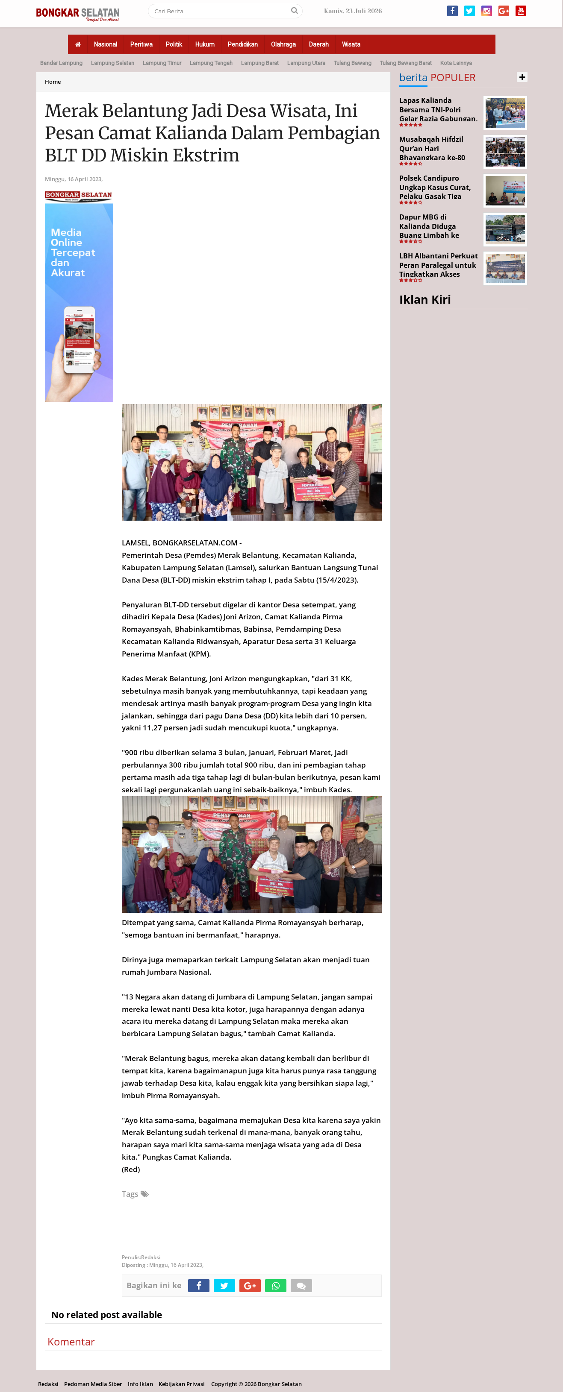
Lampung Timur (162, 63)
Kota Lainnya (456, 63)
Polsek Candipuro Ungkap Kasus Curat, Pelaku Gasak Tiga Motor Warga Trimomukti (435, 196)
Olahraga (283, 44)
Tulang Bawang (352, 63)
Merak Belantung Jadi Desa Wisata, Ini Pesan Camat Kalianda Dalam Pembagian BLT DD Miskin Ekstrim (212, 133)
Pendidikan (243, 44)
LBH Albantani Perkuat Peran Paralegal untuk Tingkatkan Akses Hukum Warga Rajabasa (438, 274)
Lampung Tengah (211, 63)
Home (53, 81)
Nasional (105, 44)
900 (131, 752)
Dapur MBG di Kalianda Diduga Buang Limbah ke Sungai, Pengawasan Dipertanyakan (434, 235)
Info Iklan (140, 1384)
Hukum (205, 44)
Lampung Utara (306, 63)
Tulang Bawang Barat (406, 63)
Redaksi (48, 1384)
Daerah (319, 44)
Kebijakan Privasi (182, 1384)
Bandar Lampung (61, 63)
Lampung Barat (260, 63)
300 (175, 765)
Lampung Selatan (112, 63)
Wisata (351, 44)
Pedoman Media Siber (93, 1384)
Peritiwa (141, 44)
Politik (174, 44)
